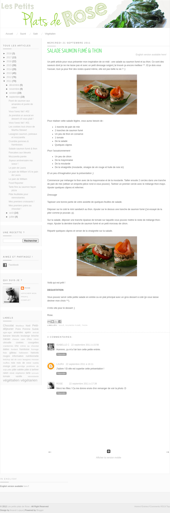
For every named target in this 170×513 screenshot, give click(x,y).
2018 (9, 53)
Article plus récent (49, 452)
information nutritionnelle (25, 356)
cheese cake (18, 339)
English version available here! (151, 54)
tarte (28, 373)
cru (16, 345)
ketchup (6, 359)
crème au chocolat (29, 346)
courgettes (33, 342)
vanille (19, 376)
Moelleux (20, 326)
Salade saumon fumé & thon (23, 148)
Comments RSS (157, 506)
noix (13, 363)
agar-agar (7, 332)
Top (168, 506)
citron (36, 339)
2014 (9, 69)
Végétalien (50, 33)
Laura (60, 364)
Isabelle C (62, 345)
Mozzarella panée (18, 156)
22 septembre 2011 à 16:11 (79, 364)
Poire (18, 329)
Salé (35, 33)
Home (137, 506)
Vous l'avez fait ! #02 (19, 111)
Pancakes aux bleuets (20, 152)
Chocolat (8, 325)
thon (84, 325)
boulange (25, 335)
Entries (145, 506)
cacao (6, 338)
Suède (35, 329)
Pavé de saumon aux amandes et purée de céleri (21, 104)
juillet (12, 216)
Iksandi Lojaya (16, 510)
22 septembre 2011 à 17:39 (83, 383)
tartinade (35, 373)
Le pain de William (18, 179)
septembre (15, 97)
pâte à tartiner (32, 369)
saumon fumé (72, 325)
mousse (35, 359)
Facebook (5, 265)
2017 (9, 57)
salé (61, 325)
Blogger (40, 510)
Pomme (26, 329)
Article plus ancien (167, 452)
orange (6, 366)
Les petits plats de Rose (19, 506)
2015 (9, 65)
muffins (6, 363)
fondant (14, 349)
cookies (20, 342)
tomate (6, 376)
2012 (9, 77)
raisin (5, 373)
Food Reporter (16, 183)
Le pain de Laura (17, 167)
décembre (14, 85)
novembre (14, 89)
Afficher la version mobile (108, 457)
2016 (9, 61)
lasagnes (27, 359)
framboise (24, 349)
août (11, 213)
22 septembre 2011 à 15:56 (85, 345)
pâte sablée (18, 369)
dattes (6, 349)
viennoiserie (33, 376)
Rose (59, 383)
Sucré (23, 33)
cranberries (8, 346)
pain (14, 366)
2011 (9, 81)
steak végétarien (17, 373)
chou (29, 339)
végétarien (29, 380)
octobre (13, 93)
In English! (8, 479)
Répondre (61, 354)
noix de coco (24, 363)
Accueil (9, 33)
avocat (36, 332)
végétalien (11, 380)
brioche (35, 335)
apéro (28, 332)
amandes (18, 332)
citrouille (7, 342)
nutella (36, 363)
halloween (23, 353)
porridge (21, 366)
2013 (9, 73)
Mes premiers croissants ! (21, 201)
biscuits (15, 335)
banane (7, 335)
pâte (9, 369)
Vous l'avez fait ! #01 (19, 122)
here (26, 486)
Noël (28, 325)
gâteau (12, 352)
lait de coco (16, 359)
